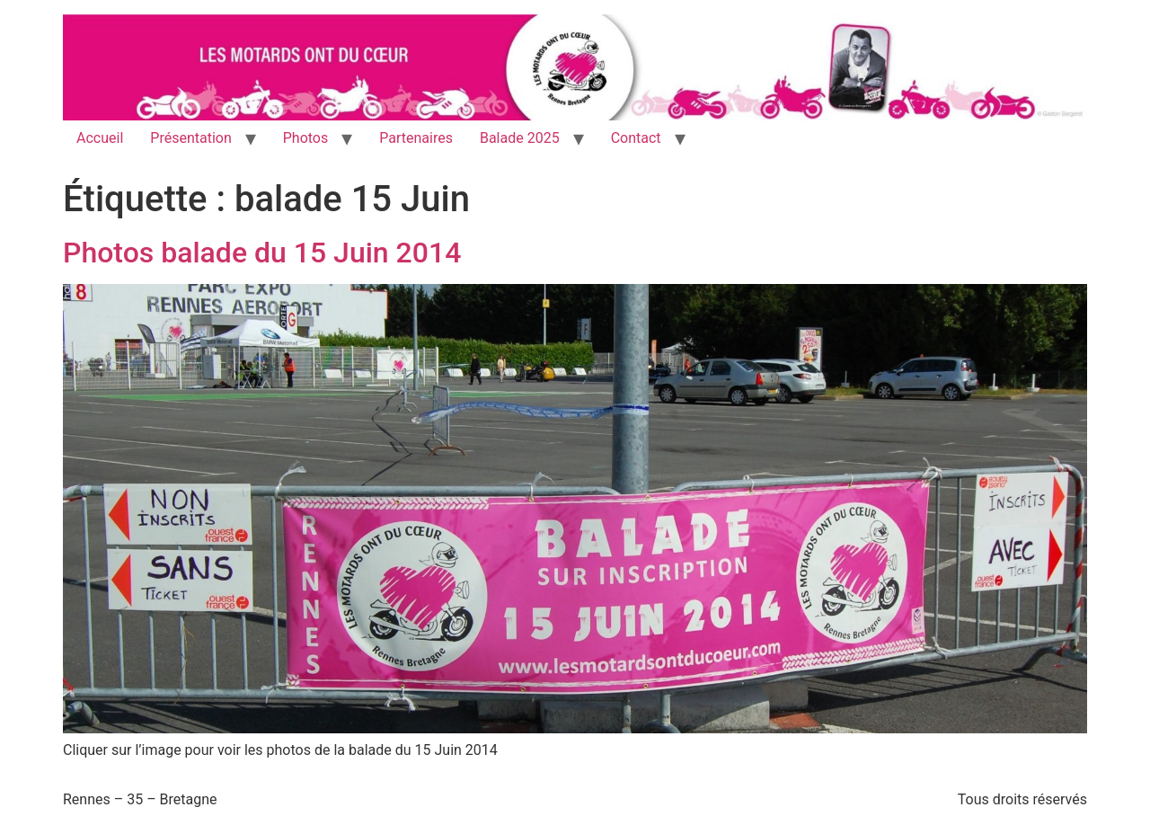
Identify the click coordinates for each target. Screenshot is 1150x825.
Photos (306, 137)
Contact (636, 137)
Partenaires (416, 137)
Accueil (99, 137)
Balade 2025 (520, 137)
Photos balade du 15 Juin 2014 (262, 252)
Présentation (190, 137)
